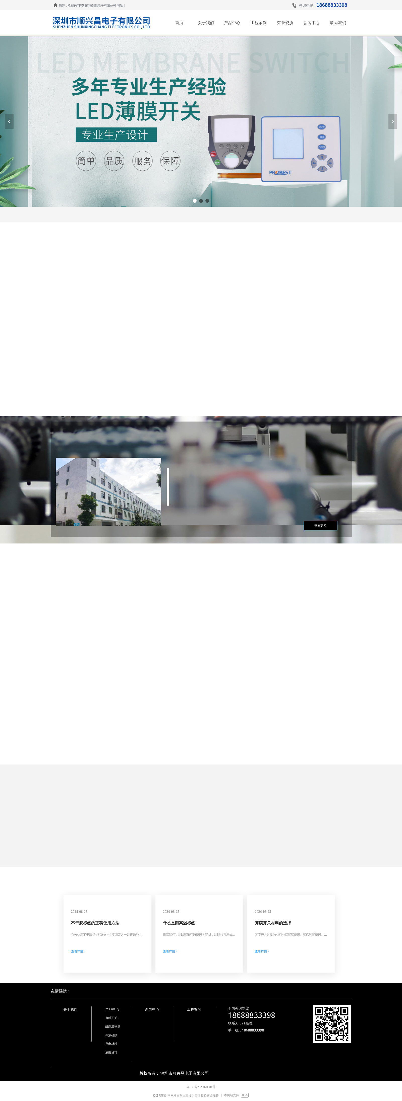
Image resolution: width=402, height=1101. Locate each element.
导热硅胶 (111, 1035)
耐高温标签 (112, 1026)
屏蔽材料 (111, 1052)
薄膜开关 (111, 1018)
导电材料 (111, 1044)
